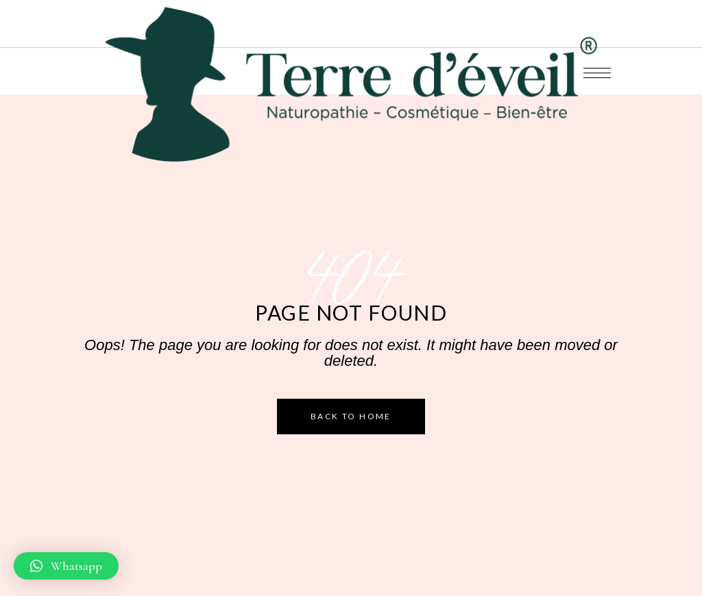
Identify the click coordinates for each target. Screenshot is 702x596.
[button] (66, 566)
